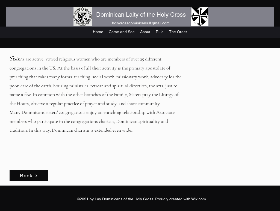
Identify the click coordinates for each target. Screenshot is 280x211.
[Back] (29, 175)
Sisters (17, 58)
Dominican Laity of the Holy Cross (141, 14)
